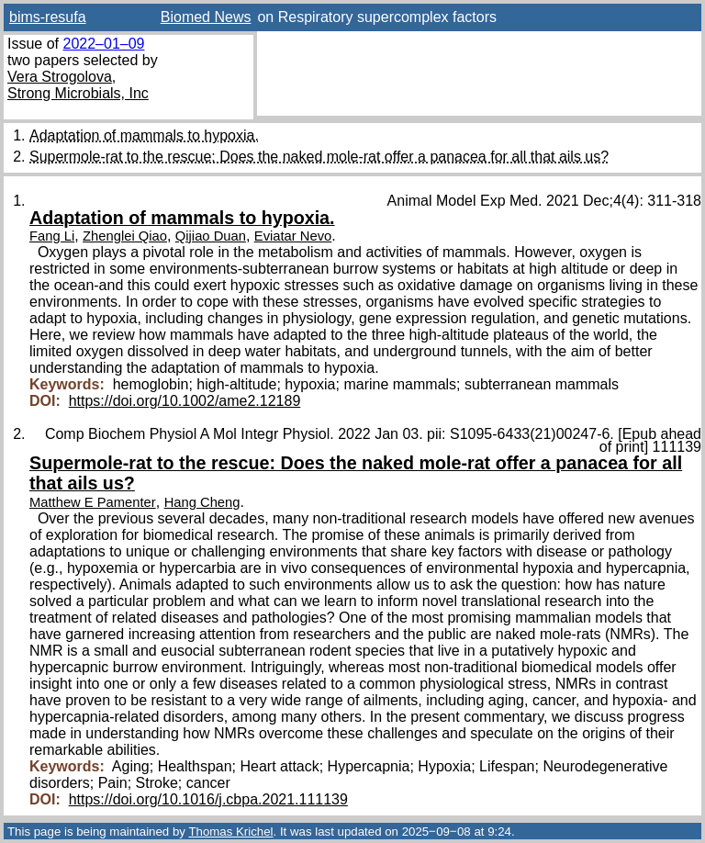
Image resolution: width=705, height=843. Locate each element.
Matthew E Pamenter (92, 502)
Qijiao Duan (210, 236)
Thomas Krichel (230, 831)
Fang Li (51, 236)
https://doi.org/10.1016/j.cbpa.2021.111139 (208, 799)
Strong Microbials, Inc (78, 93)
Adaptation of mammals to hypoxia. (144, 135)
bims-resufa (47, 17)
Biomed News (206, 17)
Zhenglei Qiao (125, 236)
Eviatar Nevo (292, 236)
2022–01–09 (103, 43)
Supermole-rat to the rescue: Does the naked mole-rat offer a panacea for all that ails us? (319, 156)
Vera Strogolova (59, 76)
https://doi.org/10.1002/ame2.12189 (185, 401)
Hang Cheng (202, 502)
